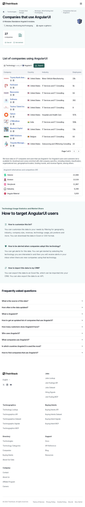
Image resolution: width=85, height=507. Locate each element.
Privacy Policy (50, 502)
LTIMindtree (15, 121)
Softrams (13, 99)
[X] (4, 385)
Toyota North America (18, 77)
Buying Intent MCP (52, 424)
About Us (6, 477)
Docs (47, 441)
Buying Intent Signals (53, 419)
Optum (12, 114)
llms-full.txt (78, 502)
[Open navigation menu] (81, 3)
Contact (5, 472)
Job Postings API (51, 383)
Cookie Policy (61, 502)
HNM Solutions (16, 136)
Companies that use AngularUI (69, 11)
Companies (7, 450)
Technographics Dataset (12, 419)
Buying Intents (8, 455)
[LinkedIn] (7, 385)
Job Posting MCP (51, 397)
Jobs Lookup (50, 378)
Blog (47, 450)
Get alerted (18, 42)
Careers (6, 486)
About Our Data (8, 460)
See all (8, 42)
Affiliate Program (9, 482)
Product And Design (23, 11)
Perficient (14, 85)
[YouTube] (11, 385)
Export (39, 65)
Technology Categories (11, 446)
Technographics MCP (11, 428)
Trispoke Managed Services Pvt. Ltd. (18, 143)
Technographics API (10, 414)
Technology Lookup (10, 410)
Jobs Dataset (50, 387)
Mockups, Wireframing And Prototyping (44, 11)
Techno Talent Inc (17, 107)
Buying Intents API (51, 410)
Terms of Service (38, 502)
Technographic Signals (11, 424)
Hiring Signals (50, 392)
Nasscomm (14, 92)
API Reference (50, 446)
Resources (49, 455)
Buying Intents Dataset (53, 414)
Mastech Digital (16, 128)
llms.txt (70, 502)
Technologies (11, 12)
